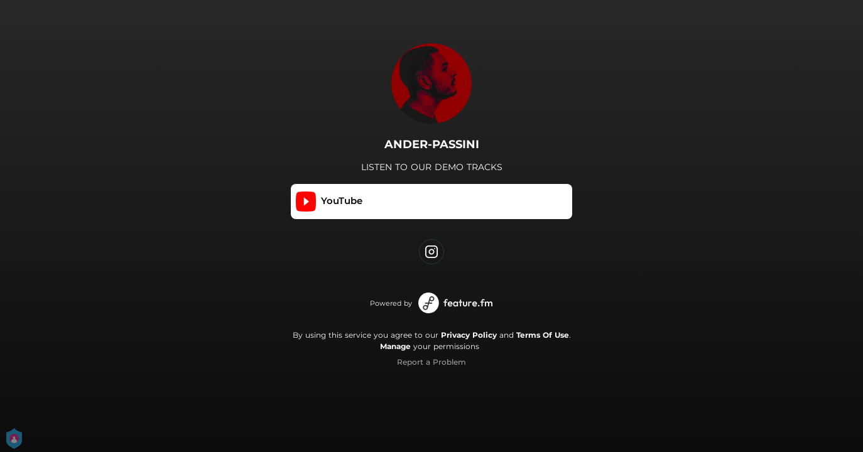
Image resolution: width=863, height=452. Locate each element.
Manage (395, 346)
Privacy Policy (469, 335)
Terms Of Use (542, 335)
